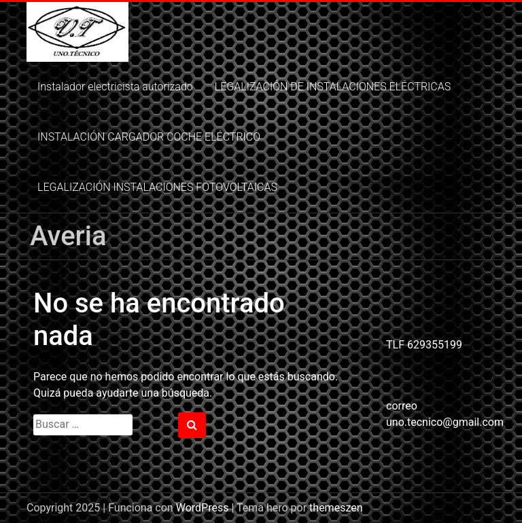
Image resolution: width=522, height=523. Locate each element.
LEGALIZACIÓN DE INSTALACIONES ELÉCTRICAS (333, 86)
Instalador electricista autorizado (115, 86)
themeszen (335, 507)
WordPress (202, 507)
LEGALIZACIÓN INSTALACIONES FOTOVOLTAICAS (157, 187)
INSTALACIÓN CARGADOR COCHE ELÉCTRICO (148, 136)
